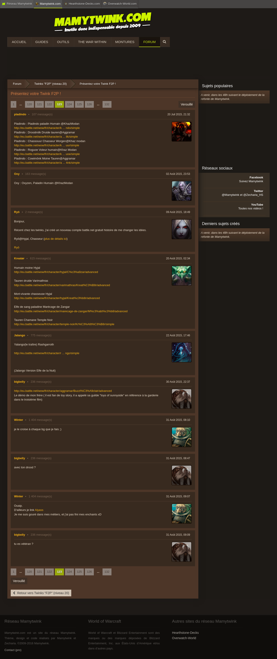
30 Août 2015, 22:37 (178, 381)
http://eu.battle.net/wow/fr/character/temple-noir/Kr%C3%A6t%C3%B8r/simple (64, 324)
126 (89, 104)
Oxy (17, 174)
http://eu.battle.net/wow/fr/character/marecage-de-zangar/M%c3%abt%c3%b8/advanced (71, 311)
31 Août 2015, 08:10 (178, 419)
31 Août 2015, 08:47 (178, 458)
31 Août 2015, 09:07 (178, 496)
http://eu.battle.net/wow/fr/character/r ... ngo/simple (46, 353)
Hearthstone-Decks (185, 632)
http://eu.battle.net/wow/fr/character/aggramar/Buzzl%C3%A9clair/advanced (63, 391)
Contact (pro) (12, 650)
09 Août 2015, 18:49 (178, 212)
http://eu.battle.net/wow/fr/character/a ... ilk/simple (46, 136)
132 (107, 104)
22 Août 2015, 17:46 (178, 335)
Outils (63, 42)
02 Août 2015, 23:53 (178, 174)
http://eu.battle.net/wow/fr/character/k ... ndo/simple (47, 128)
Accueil (19, 42)
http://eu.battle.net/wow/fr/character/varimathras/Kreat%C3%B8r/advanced (62, 285)
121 (39, 104)
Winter (18, 419)
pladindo (20, 114)
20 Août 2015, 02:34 (178, 258)
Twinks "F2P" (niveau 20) (50, 83)
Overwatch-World (184, 638)
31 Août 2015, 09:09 (178, 534)
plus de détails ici (55, 238)
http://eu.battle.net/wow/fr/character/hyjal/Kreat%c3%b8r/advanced (57, 298)
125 (79, 104)
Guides (41, 42)
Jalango (19, 335)
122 (49, 104)
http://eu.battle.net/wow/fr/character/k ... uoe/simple (47, 154)
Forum (149, 42)
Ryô (17, 212)
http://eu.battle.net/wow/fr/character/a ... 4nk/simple (47, 162)
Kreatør (19, 258)
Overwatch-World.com (119, 3)
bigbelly (19, 381)
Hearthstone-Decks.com (82, 4)
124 (69, 104)
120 (29, 104)
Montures (124, 42)
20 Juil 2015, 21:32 (179, 114)
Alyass (39, 510)
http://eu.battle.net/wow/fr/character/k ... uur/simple (46, 145)
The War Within (92, 42)
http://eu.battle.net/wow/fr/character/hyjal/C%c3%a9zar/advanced (56, 272)
